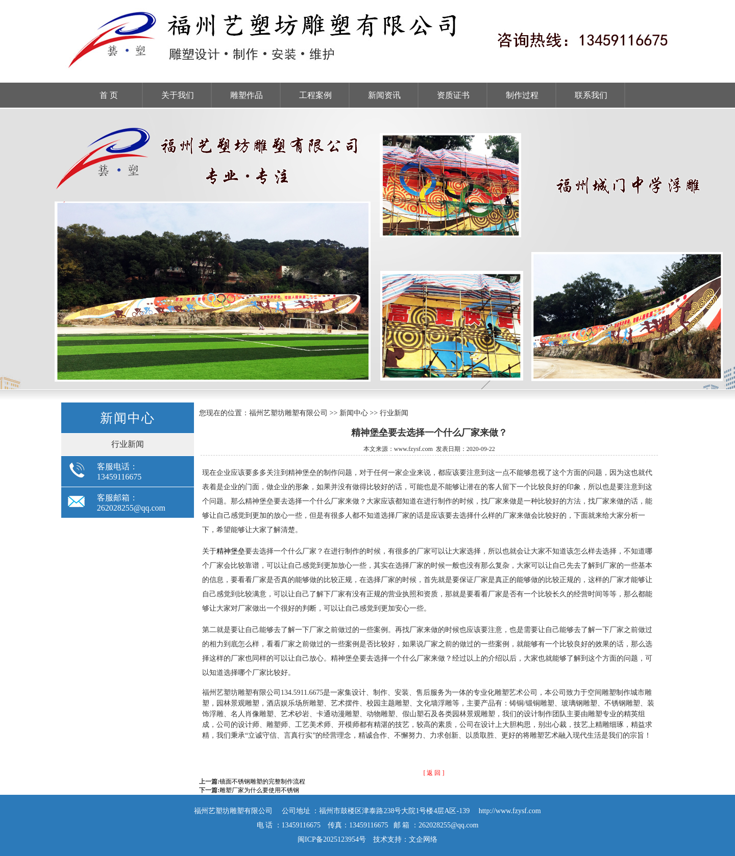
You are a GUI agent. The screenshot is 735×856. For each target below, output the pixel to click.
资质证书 (453, 95)
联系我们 (591, 95)
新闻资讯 (384, 95)
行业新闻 (127, 444)
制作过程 (522, 95)
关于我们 (177, 95)
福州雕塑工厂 (367, 249)
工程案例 (315, 95)
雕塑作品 (246, 95)
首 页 (109, 95)
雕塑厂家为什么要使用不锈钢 (259, 790)
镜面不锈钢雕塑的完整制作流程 (262, 781)
